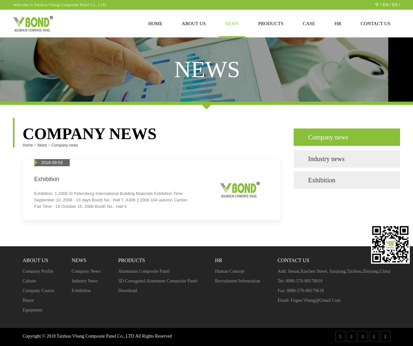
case (309, 23)
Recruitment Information (237, 281)
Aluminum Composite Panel (143, 271)
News (232, 23)
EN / (387, 4)
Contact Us (375, 23)
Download (127, 290)
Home (155, 23)
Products (270, 23)
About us (194, 23)
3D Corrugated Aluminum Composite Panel (157, 281)
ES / (396, 4)
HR (338, 23)
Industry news (326, 158)
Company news (64, 145)
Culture (29, 281)
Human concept (229, 271)
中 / (378, 4)
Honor (28, 300)
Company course (38, 290)
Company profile (38, 271)
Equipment (32, 310)
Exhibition (321, 180)
